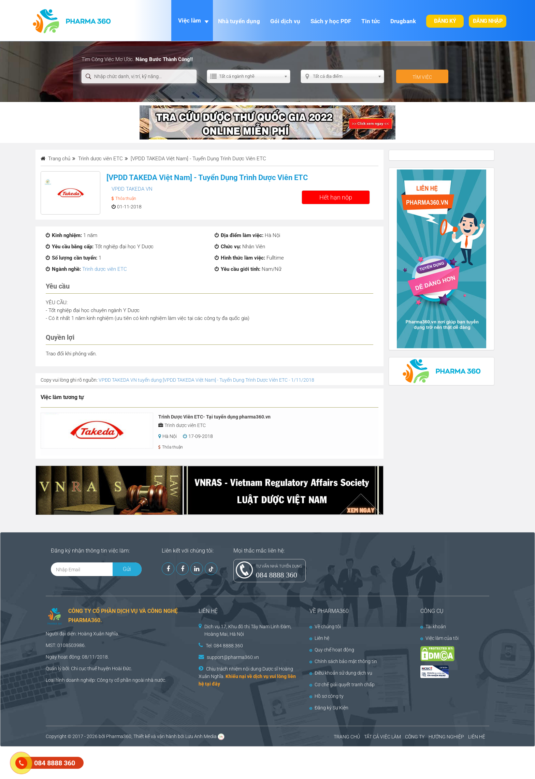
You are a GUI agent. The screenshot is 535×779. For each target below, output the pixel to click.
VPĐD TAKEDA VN (132, 189)
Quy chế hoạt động (331, 649)
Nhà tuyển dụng (239, 21)
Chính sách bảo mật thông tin (343, 661)
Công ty (105, 680)
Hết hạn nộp (335, 197)
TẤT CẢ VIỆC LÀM (382, 736)
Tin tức (370, 21)
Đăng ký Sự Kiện (328, 707)
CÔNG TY (414, 736)
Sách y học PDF (330, 21)
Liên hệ (319, 638)
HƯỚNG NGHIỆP (446, 736)
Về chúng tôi (325, 626)
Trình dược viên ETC (104, 269)
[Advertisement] (124, 762)
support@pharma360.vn (233, 657)
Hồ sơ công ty (326, 696)
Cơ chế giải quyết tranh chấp (342, 684)
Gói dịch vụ (285, 21)
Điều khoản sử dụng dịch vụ (340, 673)
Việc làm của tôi (439, 638)
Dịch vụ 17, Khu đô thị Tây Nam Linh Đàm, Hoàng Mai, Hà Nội (247, 630)
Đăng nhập (488, 21)
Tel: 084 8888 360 (224, 645)
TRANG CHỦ (347, 736)
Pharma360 (118, 736)
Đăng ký (445, 21)
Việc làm (189, 20)
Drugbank (403, 21)
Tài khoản (433, 626)
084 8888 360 (276, 575)
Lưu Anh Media (201, 736)
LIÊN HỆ (476, 736)
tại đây (212, 684)
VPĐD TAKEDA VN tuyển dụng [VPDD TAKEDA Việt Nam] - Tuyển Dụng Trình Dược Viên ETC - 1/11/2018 (206, 380)
